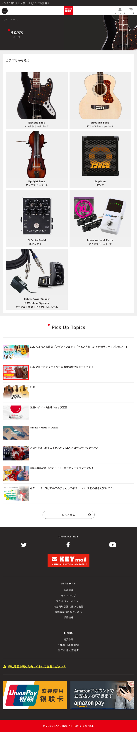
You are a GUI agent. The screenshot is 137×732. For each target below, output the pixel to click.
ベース (14, 19)
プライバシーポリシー (68, 601)
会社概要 (69, 590)
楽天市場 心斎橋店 (68, 650)
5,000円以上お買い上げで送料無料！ (27, 3)
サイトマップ (68, 595)
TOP (4, 19)
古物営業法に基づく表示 (68, 612)
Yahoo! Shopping (68, 645)
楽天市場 (69, 639)
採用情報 (69, 617)
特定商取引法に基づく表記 (69, 606)
